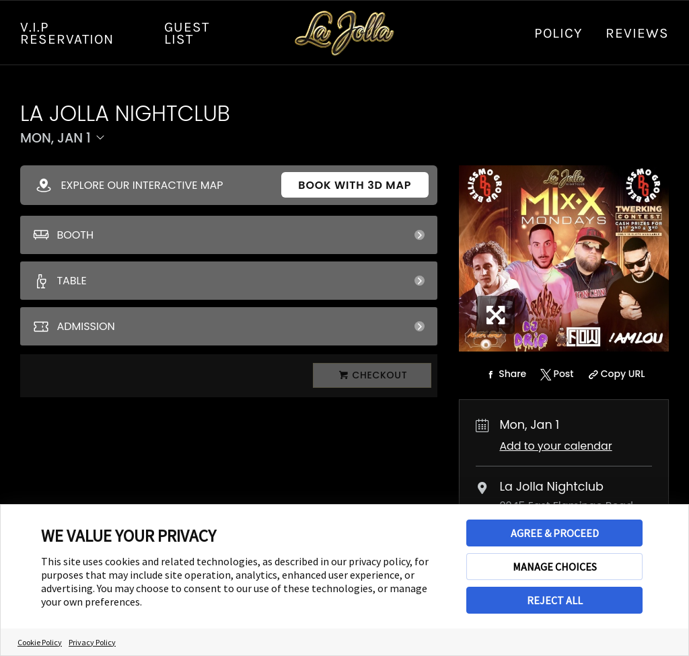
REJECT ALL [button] (555, 600)
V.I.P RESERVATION (67, 33)
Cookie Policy (39, 642)
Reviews (637, 33)
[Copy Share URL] (615, 374)
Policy (558, 33)
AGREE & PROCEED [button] (555, 533)
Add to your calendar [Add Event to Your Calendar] (555, 446)
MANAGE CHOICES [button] (555, 566)
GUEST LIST (186, 33)
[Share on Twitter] (555, 374)
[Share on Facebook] (505, 374)
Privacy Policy (92, 642)
